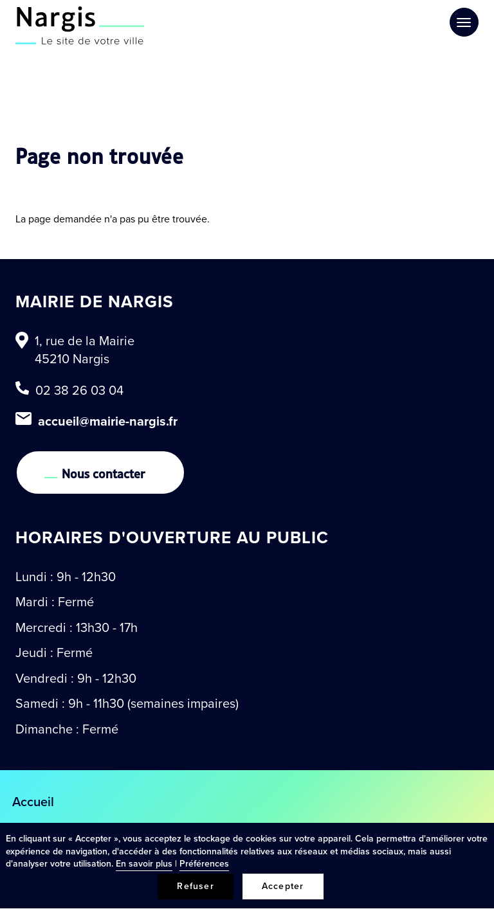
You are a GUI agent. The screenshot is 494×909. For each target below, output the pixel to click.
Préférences (204, 863)
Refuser (195, 886)
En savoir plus (144, 863)
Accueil (33, 801)
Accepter (283, 886)
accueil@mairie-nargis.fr (108, 421)
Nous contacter (103, 472)
